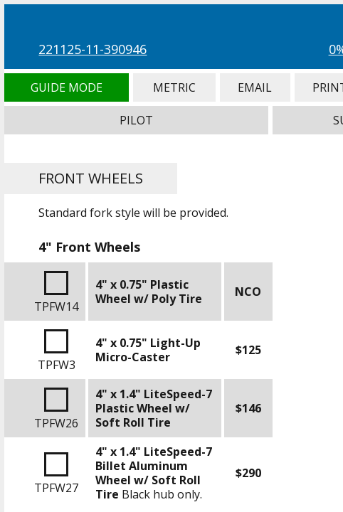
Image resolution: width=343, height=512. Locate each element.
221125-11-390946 (92, 49)
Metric (174, 87)
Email (255, 87)
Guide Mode (66, 87)
